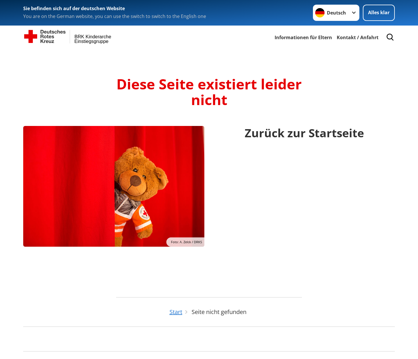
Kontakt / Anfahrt (358, 37)
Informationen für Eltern (303, 37)
